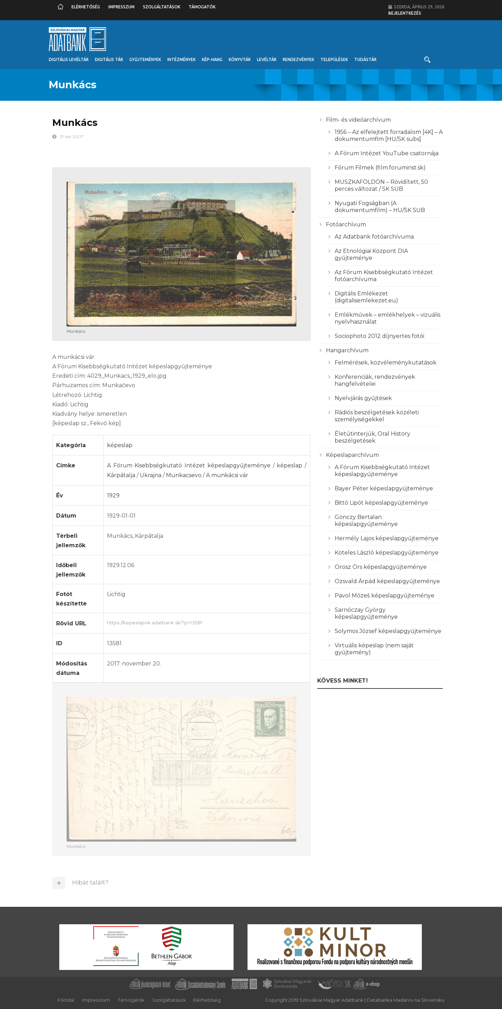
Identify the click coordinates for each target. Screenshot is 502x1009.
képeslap (119, 445)
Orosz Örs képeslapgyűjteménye (381, 567)
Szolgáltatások (161, 7)
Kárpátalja (121, 475)
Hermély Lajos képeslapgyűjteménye (387, 538)
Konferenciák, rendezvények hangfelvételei (375, 380)
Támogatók (202, 7)
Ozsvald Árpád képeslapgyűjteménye (387, 581)
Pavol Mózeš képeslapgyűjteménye (384, 595)
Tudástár (365, 59)
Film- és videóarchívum (358, 119)
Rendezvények (298, 59)
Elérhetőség (85, 7)
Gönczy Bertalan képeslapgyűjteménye (366, 520)
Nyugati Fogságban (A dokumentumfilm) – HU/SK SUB (380, 206)
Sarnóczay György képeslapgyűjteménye (366, 613)
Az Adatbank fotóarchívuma (374, 236)
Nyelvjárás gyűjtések (363, 398)
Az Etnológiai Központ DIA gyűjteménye (371, 254)
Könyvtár (240, 59)
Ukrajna (150, 475)
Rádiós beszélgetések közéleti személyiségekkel (377, 416)
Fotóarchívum (346, 224)
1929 (113, 495)
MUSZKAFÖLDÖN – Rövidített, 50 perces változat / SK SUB (381, 185)
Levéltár (266, 59)
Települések (334, 59)
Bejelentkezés (404, 13)
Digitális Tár (109, 59)
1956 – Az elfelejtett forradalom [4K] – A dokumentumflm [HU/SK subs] (389, 135)
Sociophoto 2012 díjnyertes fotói (379, 336)
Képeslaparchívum (352, 455)
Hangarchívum (347, 350)
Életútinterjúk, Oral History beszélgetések (372, 437)
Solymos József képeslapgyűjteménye (388, 631)
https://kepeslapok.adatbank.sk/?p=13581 (206, 621)
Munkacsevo (183, 475)
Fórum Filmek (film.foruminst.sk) (380, 167)
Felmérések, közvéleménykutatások (385, 362)
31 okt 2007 (72, 136)
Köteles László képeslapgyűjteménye (387, 552)
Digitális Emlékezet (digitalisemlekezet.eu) (366, 297)
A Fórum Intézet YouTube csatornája (387, 153)
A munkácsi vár (227, 475)
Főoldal (66, 1000)
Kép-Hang (212, 59)
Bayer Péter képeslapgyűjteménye (384, 488)
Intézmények (181, 59)
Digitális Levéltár (69, 59)
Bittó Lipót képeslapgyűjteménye (381, 502)
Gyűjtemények (145, 59)
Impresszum (121, 7)
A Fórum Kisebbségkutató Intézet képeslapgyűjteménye (189, 465)
